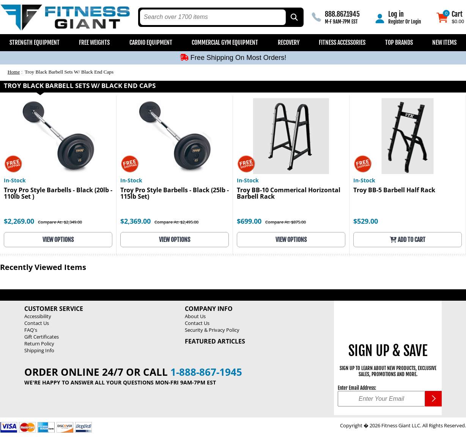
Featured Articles (215, 341)
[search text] (213, 17)
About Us (195, 316)
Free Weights (94, 42)
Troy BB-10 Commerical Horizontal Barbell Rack (288, 194)
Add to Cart (407, 239)
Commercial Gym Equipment (225, 42)
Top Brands (399, 42)
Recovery (288, 42)
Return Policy (39, 343)
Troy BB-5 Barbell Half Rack (394, 190)
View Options (58, 239)
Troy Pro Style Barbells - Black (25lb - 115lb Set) (174, 194)
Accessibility (37, 316)
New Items (444, 42)
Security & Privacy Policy (212, 329)
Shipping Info (39, 350)
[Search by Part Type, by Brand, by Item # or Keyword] (294, 17)
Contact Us (36, 323)
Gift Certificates (41, 336)
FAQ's (30, 329)
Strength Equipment (34, 42)
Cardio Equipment (150, 42)
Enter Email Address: (357, 388)
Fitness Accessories (342, 42)
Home (14, 72)
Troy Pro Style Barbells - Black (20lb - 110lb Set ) (58, 194)
